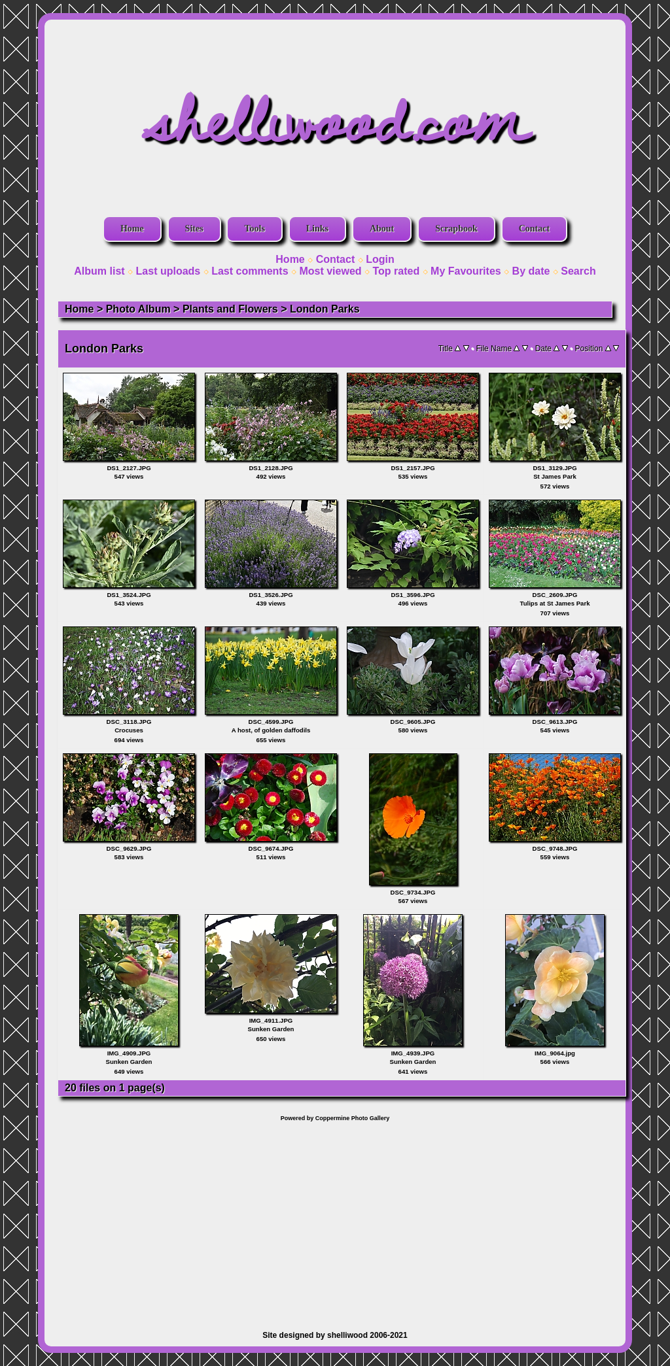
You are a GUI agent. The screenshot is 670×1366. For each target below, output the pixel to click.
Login (380, 259)
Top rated (395, 271)
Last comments (249, 271)
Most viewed (330, 271)
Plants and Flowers (230, 309)
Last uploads (168, 271)
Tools (254, 228)
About (382, 228)
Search (578, 271)
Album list (99, 271)
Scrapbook (456, 228)
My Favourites (466, 271)
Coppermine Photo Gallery (352, 1118)
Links (317, 228)
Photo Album (138, 309)
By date (531, 271)
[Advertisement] (335, 1219)
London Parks (325, 309)
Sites (194, 228)
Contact (534, 228)
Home (132, 228)
